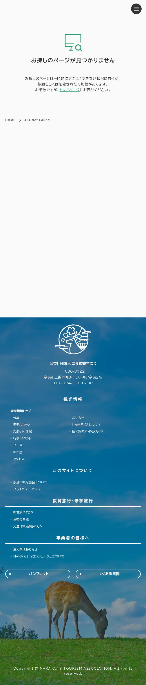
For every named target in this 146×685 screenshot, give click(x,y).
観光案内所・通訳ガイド (87, 431)
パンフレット (38, 574)
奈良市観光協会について (30, 482)
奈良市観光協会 (32, 9)
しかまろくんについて (86, 424)
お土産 (17, 452)
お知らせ (78, 417)
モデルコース (22, 424)
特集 (16, 417)
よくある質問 (109, 574)
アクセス (18, 459)
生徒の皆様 (21, 519)
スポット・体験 (22, 431)
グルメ (17, 445)
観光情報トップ (21, 411)
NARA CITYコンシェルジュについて (38, 556)
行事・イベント (22, 438)
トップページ (70, 90)
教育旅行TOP (23, 512)
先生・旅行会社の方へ (27, 526)
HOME (10, 120)
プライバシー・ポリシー (28, 489)
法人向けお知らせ (25, 549)
